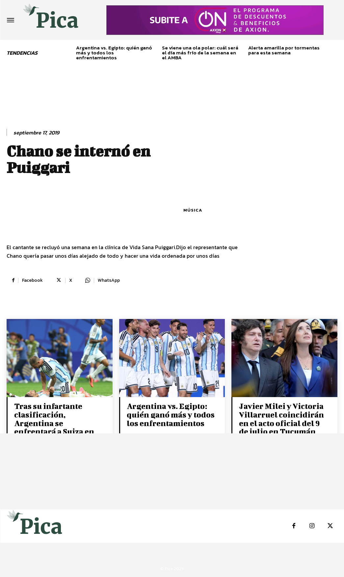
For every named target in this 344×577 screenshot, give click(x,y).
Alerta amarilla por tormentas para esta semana (284, 50)
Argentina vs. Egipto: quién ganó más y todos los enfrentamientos (170, 414)
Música (193, 210)
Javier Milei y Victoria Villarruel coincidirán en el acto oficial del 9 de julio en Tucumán (281, 418)
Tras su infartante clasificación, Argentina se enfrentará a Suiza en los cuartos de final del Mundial (56, 426)
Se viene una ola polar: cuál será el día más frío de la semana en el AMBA (200, 52)
